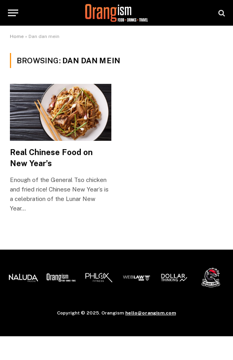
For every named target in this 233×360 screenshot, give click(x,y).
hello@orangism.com (150, 313)
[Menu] (13, 13)
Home (17, 36)
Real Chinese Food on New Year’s (51, 158)
